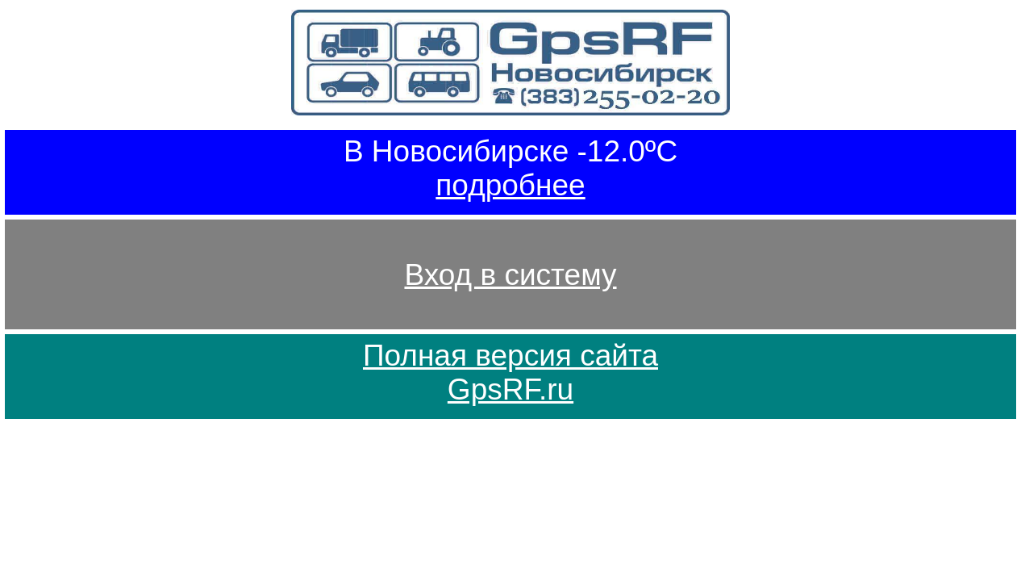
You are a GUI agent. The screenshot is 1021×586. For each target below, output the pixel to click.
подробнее (510, 185)
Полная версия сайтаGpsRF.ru (510, 372)
